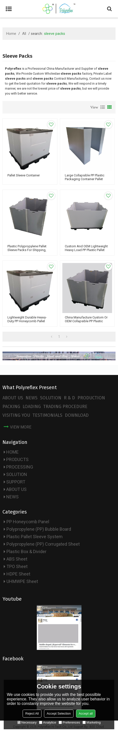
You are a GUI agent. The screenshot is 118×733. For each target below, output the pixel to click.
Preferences (69, 722)
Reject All (32, 713)
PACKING (11, 406)
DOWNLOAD (77, 415)
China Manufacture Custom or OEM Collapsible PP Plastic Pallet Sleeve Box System (86, 321)
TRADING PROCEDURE (65, 406)
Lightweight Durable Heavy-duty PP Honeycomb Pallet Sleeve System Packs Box (27, 321)
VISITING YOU (16, 415)
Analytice (47, 722)
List (102, 107)
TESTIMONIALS (47, 415)
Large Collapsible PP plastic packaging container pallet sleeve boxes (84, 179)
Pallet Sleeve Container (23, 175)
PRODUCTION (91, 398)
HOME (12, 452)
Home (11, 33)
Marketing (91, 722)
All (24, 33)
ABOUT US (12, 398)
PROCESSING (19, 467)
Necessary (27, 722)
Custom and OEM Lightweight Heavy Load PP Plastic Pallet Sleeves (86, 250)
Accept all (86, 713)
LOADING (32, 406)
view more (20, 427)
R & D (69, 398)
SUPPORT (15, 481)
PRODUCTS (17, 459)
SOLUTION (50, 398)
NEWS (32, 398)
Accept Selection (59, 713)
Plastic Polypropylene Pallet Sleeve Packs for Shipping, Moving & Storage (26, 250)
